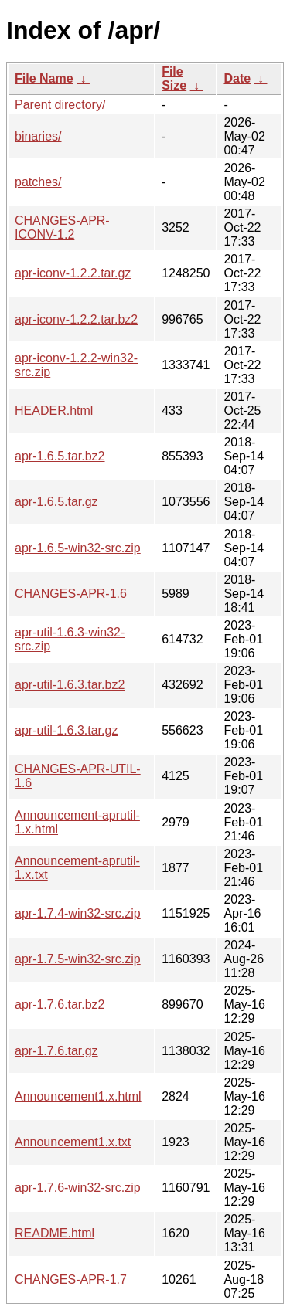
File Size (174, 78)
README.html (54, 1233)
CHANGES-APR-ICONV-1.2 (62, 227)
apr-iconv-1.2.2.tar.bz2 (76, 319)
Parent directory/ (60, 104)
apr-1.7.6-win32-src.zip (78, 1187)
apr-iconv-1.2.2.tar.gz (73, 273)
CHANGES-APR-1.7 (71, 1279)
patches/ (38, 181)
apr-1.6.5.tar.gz (56, 501)
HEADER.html (54, 410)
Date (237, 78)
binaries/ (38, 136)
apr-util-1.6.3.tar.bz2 (70, 684)
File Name (44, 78)
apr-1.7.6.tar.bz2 (60, 1004)
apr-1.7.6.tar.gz (56, 1050)
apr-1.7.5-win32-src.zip (78, 959)
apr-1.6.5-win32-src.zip (78, 548)
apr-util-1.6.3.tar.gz (66, 730)
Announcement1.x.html (78, 1096)
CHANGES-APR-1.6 (71, 593)
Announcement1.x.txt (73, 1142)
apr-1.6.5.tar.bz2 (60, 456)
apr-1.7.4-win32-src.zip (78, 913)
